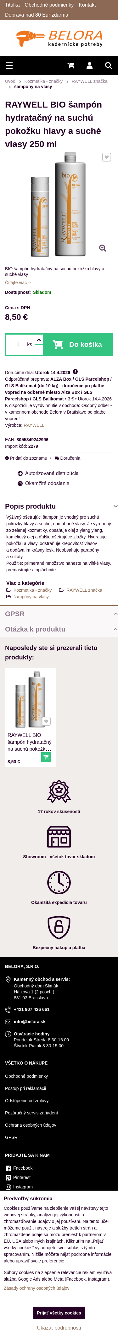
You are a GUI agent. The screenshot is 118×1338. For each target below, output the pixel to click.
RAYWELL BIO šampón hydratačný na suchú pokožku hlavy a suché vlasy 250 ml (29, 748)
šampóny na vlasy (31, 596)
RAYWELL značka (84, 590)
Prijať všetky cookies (59, 1312)
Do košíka (85, 344)
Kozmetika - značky (33, 590)
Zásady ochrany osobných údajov (37, 1288)
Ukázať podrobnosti (59, 1327)
